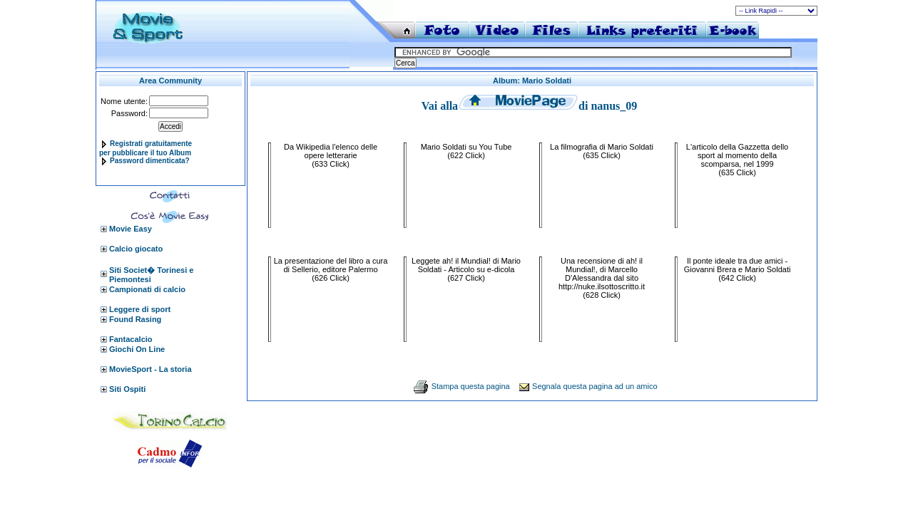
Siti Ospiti (127, 389)
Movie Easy (130, 228)
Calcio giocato (136, 248)
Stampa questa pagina (471, 386)
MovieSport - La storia (150, 369)
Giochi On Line (137, 349)
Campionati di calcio (147, 289)
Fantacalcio (131, 339)
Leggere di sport (139, 309)
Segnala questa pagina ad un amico (595, 386)
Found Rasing (135, 319)
